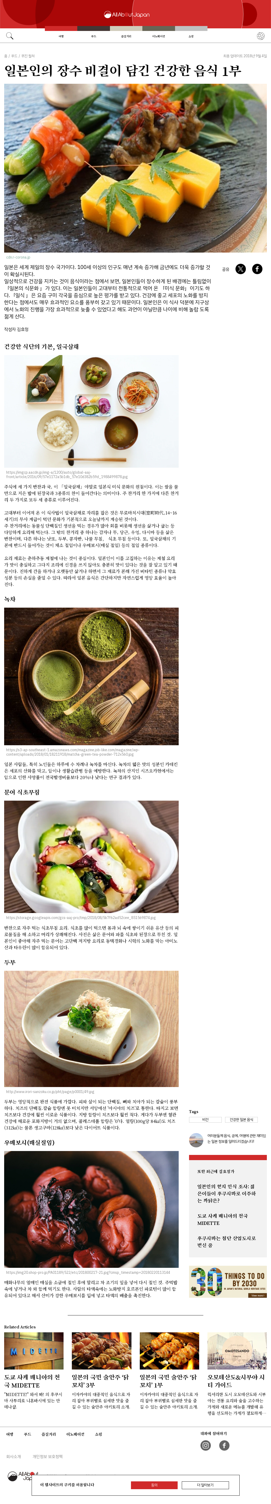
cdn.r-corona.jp (18, 257)
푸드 (93, 36)
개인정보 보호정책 (47, 1457)
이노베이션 (158, 36)
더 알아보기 (205, 1485)
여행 (61, 36)
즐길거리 (126, 36)
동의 (154, 1485)
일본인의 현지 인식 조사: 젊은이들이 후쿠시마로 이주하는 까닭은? (226, 1193)
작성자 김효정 (16, 329)
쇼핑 (191, 36)
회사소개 (13, 1457)
